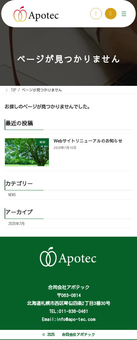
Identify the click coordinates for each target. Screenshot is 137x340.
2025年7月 (16, 223)
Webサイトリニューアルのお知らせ (88, 141)
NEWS (12, 195)
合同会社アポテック (78, 334)
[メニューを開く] (124, 14)
